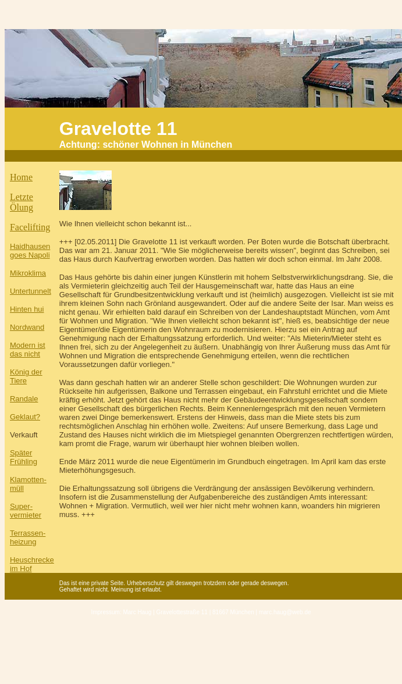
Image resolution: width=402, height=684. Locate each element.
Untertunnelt (30, 291)
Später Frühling (23, 457)
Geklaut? (25, 416)
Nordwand (27, 327)
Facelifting (30, 227)
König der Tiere (26, 376)
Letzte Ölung (21, 202)
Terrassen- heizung (27, 537)
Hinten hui (27, 309)
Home (21, 177)
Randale (24, 398)
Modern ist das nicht (27, 349)
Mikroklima (28, 273)
